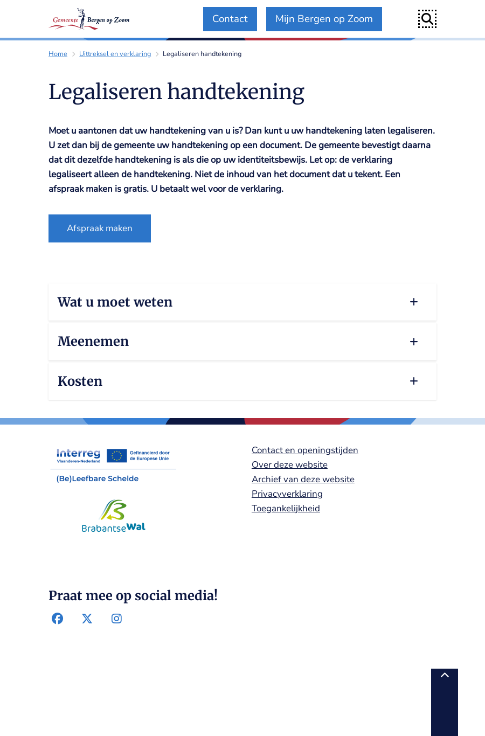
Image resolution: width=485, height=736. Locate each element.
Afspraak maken (100, 228)
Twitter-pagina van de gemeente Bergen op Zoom (87, 619)
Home (57, 53)
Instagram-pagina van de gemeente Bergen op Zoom (116, 619)
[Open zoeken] (427, 19)
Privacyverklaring (287, 494)
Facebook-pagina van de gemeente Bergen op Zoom (57, 619)
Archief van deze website (303, 479)
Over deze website (290, 465)
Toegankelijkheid (286, 508)
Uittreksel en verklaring (115, 53)
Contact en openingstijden (305, 450)
